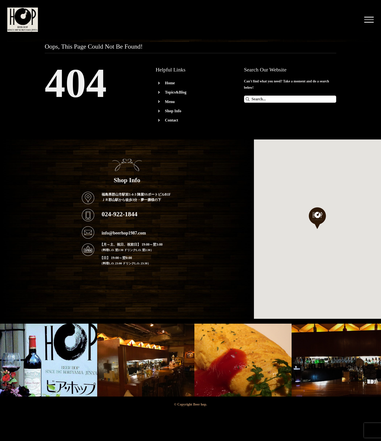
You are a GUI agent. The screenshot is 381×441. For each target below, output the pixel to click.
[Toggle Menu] (369, 19)
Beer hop (199, 404)
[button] (317, 218)
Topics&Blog (175, 92)
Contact (171, 120)
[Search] (247, 99)
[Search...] (290, 99)
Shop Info (173, 111)
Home (170, 83)
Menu (170, 102)
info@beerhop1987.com (124, 233)
